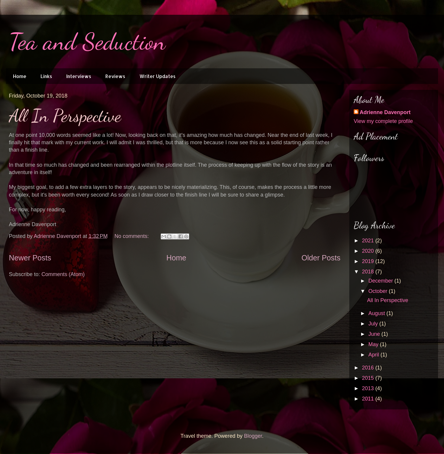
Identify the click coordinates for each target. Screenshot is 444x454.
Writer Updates (157, 76)
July (373, 324)
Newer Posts (30, 258)
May (374, 344)
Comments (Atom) (63, 274)
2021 (368, 241)
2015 (368, 378)
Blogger (253, 436)
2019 (368, 261)
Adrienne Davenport (385, 112)
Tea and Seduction (87, 41)
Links (46, 76)
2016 (368, 368)
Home (19, 76)
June (374, 334)
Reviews (115, 76)
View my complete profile (383, 121)
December (381, 281)
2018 (368, 272)
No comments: (132, 236)
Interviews (78, 76)
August (377, 313)
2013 (368, 388)
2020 (368, 251)
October (378, 291)
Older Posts (320, 258)
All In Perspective (65, 115)
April (374, 355)
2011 (368, 399)
